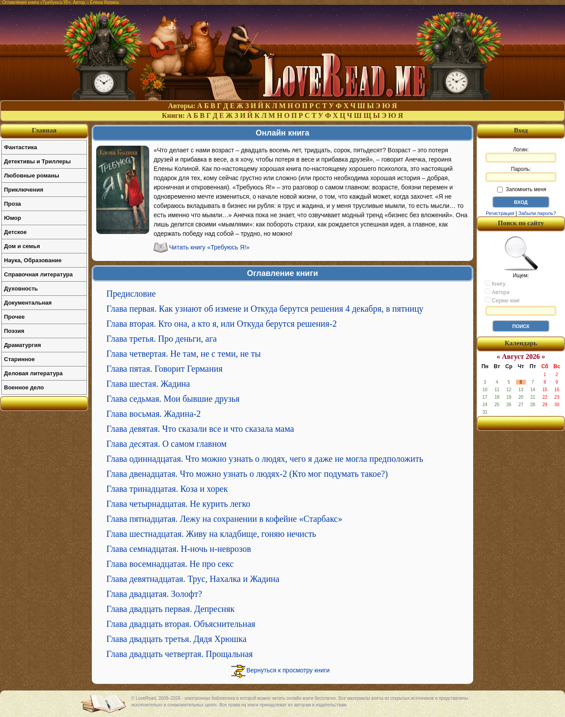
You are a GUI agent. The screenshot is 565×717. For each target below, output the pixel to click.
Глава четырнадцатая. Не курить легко (178, 504)
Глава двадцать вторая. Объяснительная (180, 624)
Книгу (495, 283)
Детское (15, 232)
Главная (44, 130)
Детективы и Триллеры (37, 161)
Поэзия (14, 331)
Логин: (521, 154)
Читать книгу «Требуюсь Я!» (209, 247)
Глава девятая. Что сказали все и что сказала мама (200, 429)
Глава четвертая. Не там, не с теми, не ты (183, 353)
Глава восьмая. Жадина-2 (153, 414)
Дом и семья (22, 246)
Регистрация (500, 213)
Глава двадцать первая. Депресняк (170, 609)
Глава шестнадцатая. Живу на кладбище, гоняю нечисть (211, 534)
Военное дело (24, 387)
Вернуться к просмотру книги (288, 670)
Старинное (19, 359)
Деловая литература (33, 373)
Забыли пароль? (537, 213)
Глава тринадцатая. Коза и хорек (167, 489)
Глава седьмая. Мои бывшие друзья (173, 399)
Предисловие (131, 293)
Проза (12, 203)
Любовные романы (31, 175)
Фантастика (20, 147)
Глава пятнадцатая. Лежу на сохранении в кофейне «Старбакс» (224, 519)
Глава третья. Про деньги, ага (161, 338)
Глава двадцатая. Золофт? (154, 594)
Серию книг (502, 300)
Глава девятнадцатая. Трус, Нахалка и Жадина (192, 579)
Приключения (23, 189)
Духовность (21, 288)
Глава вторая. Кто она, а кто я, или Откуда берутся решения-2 (221, 323)
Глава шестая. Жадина (148, 384)
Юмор (12, 218)
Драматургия (22, 345)
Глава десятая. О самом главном (166, 444)
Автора (497, 291)
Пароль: (521, 174)
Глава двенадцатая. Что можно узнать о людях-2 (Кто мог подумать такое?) (247, 474)
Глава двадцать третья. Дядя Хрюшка (176, 639)
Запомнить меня (521, 189)
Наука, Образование (32, 260)
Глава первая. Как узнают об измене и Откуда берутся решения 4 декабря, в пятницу (264, 308)
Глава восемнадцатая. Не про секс (170, 564)
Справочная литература (38, 274)
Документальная (28, 302)
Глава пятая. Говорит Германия (164, 369)
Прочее (14, 316)
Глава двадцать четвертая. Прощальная (179, 654)
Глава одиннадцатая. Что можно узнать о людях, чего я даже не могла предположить (264, 459)
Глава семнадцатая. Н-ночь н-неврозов (178, 549)
